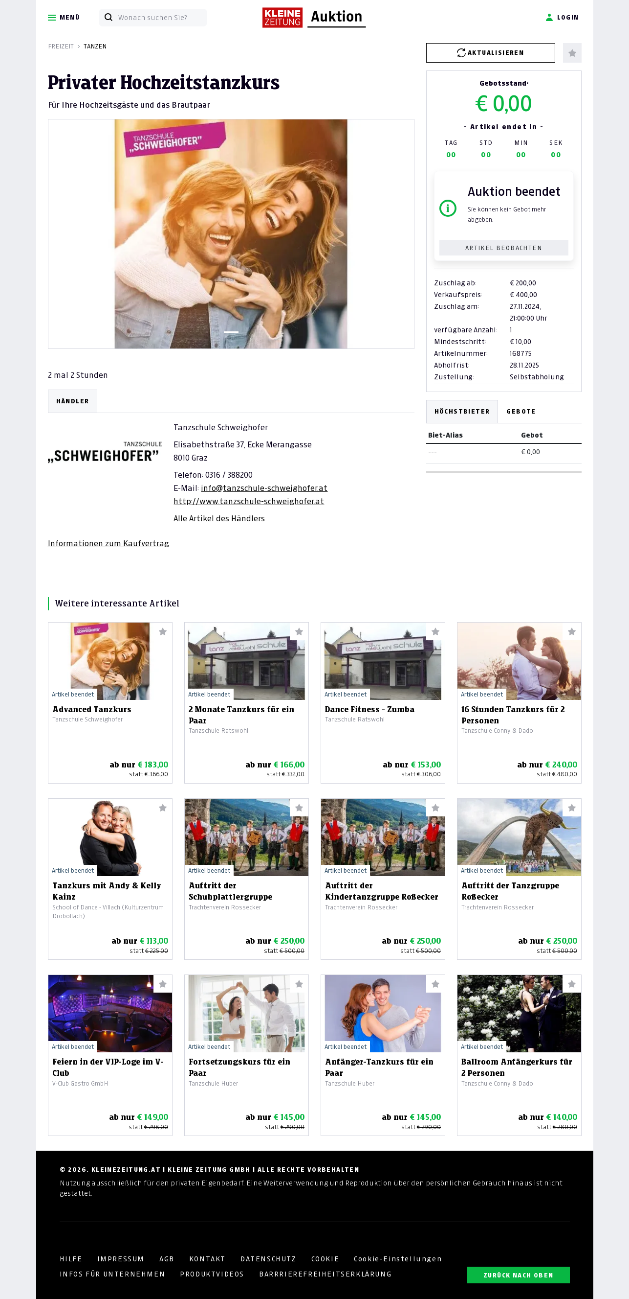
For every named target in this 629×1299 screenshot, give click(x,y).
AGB (166, 1258)
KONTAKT (207, 1258)
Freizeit (61, 46)
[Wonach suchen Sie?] (162, 17)
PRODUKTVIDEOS (212, 1274)
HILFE (71, 1258)
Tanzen (95, 46)
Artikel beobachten (503, 248)
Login (562, 18)
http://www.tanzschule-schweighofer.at (249, 501)
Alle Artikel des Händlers (219, 518)
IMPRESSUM (121, 1258)
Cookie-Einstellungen (398, 1258)
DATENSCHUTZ (268, 1258)
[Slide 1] (231, 332)
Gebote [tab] (521, 411)
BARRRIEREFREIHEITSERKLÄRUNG (325, 1274)
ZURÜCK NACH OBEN (518, 1275)
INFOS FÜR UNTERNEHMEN (113, 1274)
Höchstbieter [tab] (462, 411)
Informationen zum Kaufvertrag (108, 543)
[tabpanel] (231, 469)
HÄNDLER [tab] (72, 401)
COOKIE (325, 1258)
